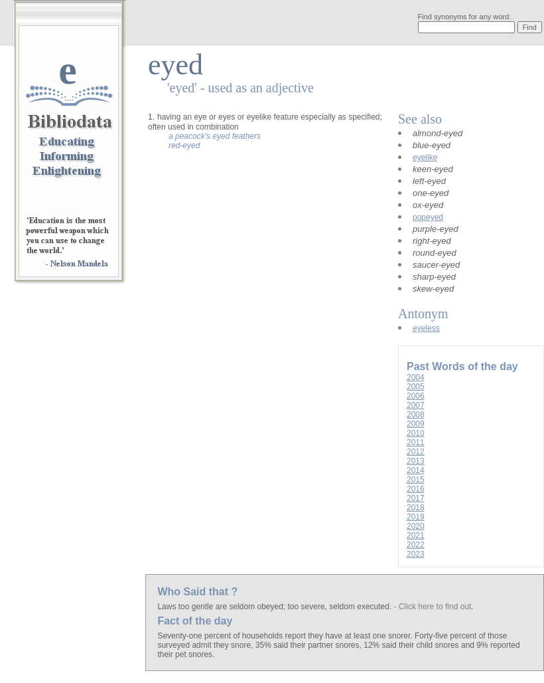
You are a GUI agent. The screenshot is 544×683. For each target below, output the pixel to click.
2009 (416, 424)
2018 (416, 507)
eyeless (426, 328)
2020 (416, 526)
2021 (416, 535)
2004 (416, 377)
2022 (416, 544)
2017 (416, 498)
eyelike (425, 157)
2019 (416, 517)
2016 (416, 489)
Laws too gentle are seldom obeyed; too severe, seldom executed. (275, 606)
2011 (416, 442)
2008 (416, 414)
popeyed (428, 217)
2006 (416, 396)
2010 (416, 433)
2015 (416, 479)
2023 (416, 554)
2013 (416, 461)
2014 (416, 470)
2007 (416, 405)
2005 (416, 386)
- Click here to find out (433, 606)
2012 (416, 451)
